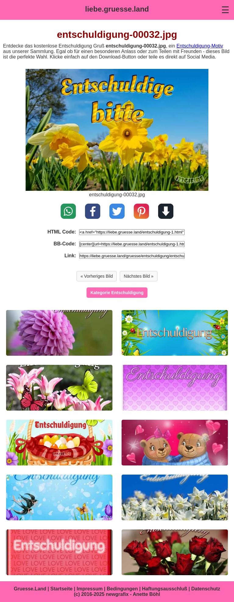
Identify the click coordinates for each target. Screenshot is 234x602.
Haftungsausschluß (164, 588)
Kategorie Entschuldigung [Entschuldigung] (117, 292)
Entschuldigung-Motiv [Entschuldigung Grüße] (199, 45)
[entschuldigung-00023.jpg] (175, 552)
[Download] (165, 212)
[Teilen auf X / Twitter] (117, 212)
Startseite (61, 588)
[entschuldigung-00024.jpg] (59, 552)
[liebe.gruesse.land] (117, 9)
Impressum (90, 588)
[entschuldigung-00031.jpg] (117, 189)
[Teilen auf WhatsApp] (68, 212)
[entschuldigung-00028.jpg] (59, 442)
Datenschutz (205, 588)
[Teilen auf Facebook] (92, 212)
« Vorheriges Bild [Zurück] (96, 276)
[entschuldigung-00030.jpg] (59, 388)
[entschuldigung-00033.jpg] (59, 333)
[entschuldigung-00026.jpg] (59, 497)
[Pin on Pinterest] (141, 212)
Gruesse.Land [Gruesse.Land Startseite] (30, 588)
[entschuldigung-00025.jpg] (175, 497)
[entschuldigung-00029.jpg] (175, 388)
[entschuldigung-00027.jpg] (175, 442)
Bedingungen (122, 588)
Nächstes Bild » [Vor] (138, 276)
